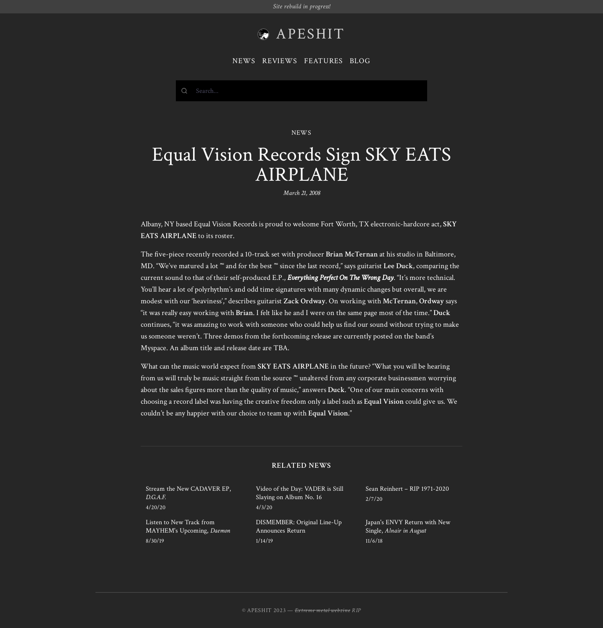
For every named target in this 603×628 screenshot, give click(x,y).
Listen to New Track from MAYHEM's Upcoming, (188, 526)
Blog (360, 61)
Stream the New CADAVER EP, (188, 493)
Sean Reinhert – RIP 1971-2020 (407, 488)
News (243, 61)
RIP (356, 610)
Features (323, 61)
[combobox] (301, 90)
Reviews (279, 61)
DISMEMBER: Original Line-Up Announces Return (299, 526)
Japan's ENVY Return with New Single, (408, 526)
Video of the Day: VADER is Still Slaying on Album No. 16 (299, 493)
